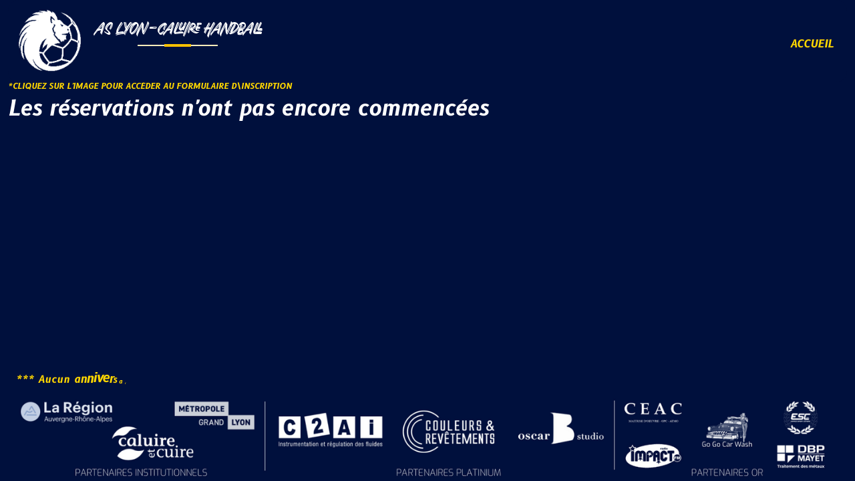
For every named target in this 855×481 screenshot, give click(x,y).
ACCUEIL (812, 44)
